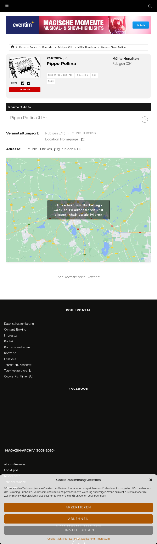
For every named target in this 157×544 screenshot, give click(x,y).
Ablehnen (78, 519)
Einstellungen (78, 530)
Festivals (10, 359)
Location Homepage (61, 139)
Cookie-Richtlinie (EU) (18, 376)
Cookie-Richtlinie (57, 538)
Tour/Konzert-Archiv (17, 370)
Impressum (103, 538)
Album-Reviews (14, 464)
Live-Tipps (11, 470)
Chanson (82, 75)
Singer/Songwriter (60, 75)
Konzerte (10, 353)
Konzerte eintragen (17, 347)
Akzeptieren (78, 507)
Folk (51, 81)
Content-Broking (15, 329)
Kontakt (9, 341)
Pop (94, 75)
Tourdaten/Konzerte (18, 365)
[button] (151, 480)
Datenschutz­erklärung (82, 538)
